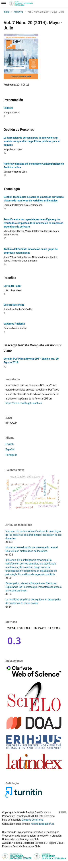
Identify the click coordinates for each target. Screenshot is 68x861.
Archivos (18, 11)
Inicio (6, 11)
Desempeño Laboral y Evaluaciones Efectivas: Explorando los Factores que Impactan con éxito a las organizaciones (33, 587)
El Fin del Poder (12, 285)
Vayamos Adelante (14, 323)
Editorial (8, 108)
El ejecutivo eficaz (14, 304)
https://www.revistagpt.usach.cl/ (23, 403)
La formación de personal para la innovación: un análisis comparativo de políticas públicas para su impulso (32, 141)
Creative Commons (32, 819)
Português (11, 454)
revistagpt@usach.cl (42, 823)
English (9, 444)
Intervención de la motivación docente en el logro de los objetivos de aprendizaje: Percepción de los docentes (33, 535)
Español (10, 449)
